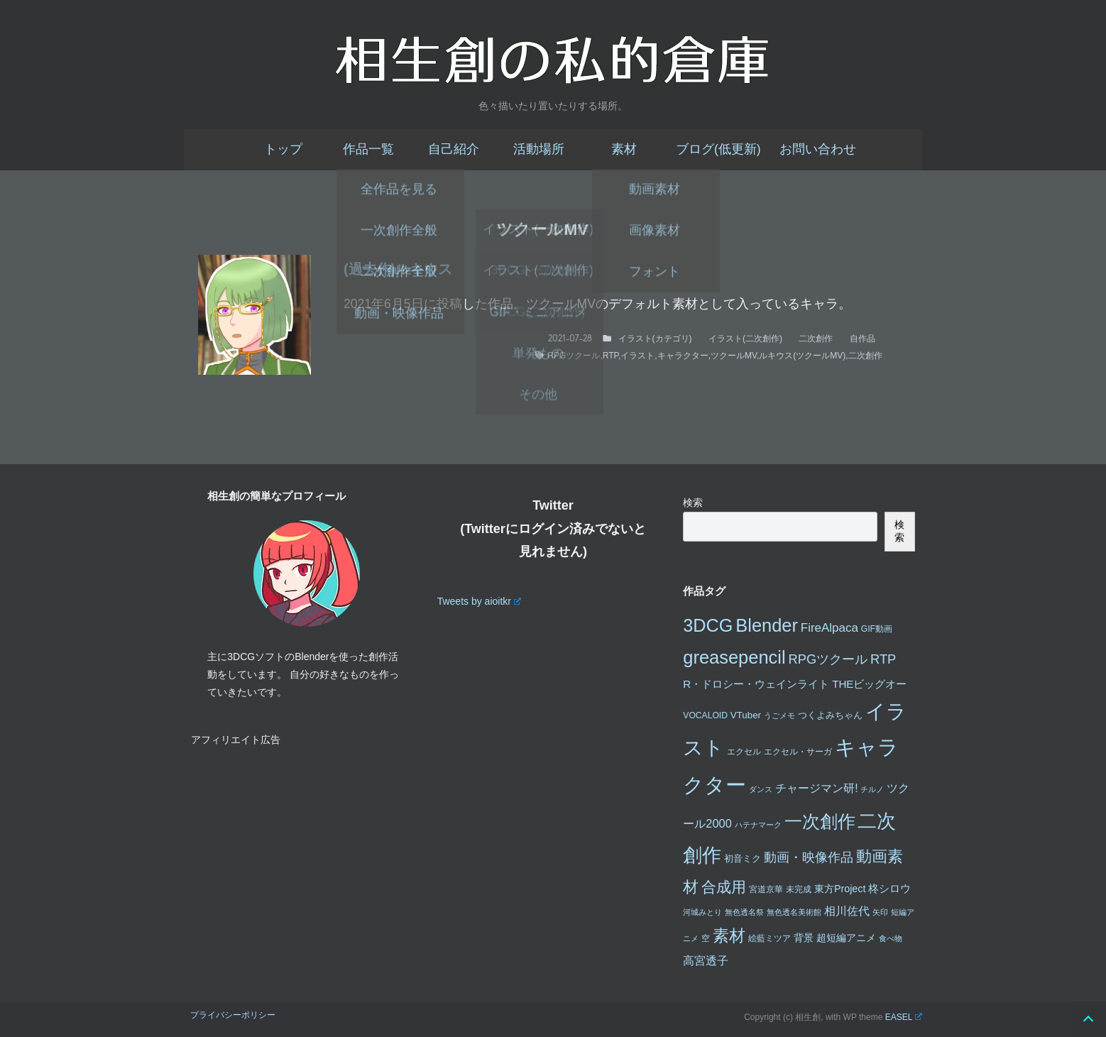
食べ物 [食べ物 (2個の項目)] (890, 938)
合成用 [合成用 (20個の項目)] (723, 887)
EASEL (903, 1017)
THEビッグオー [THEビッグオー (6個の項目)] (869, 684)
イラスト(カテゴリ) (655, 339)
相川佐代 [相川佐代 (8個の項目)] (847, 910)
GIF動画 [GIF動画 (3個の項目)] (876, 629)
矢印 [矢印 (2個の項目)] (880, 912)
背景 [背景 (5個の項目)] (804, 937)
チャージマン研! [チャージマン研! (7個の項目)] (816, 788)
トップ (283, 149)
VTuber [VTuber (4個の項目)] (745, 715)
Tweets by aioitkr (479, 601)
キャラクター (682, 356)
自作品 (862, 339)
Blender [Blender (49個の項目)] (766, 625)
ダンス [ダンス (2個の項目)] (760, 789)
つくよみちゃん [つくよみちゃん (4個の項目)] (830, 715)
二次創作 (816, 339)
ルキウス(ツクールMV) (802, 356)
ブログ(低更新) (718, 149)
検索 (693, 502)
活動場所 (538, 149)
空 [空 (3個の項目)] (705, 938)
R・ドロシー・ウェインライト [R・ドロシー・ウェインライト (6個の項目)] (756, 684)
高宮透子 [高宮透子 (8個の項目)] (705, 960)
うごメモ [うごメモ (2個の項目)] (779, 715)
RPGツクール (573, 356)
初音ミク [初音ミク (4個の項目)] (742, 858)
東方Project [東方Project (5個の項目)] (840, 888)
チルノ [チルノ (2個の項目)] (872, 789)
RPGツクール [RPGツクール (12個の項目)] (827, 659)
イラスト (637, 356)
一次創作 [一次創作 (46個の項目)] (819, 821)
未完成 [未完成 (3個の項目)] (798, 889)
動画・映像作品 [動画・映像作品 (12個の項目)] (808, 857)
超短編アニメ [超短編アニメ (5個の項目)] (846, 937)
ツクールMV (734, 356)
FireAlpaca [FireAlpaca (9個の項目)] (829, 628)
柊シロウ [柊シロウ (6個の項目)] (889, 888)
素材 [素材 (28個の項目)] (729, 936)
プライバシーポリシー (232, 1015)
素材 (624, 149)
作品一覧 (368, 149)
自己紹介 (453, 149)
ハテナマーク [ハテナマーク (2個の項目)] (758, 825)
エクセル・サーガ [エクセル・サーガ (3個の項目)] (798, 752)
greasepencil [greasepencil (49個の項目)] (734, 657)
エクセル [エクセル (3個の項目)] (744, 752)
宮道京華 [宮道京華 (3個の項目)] (766, 889)
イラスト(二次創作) (745, 339)
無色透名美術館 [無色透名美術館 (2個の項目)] (794, 912)
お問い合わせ (817, 149)
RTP (610, 356)
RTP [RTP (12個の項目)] (883, 659)
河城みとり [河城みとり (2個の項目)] (702, 912)
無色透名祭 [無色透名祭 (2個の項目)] (744, 912)
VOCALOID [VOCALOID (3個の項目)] (705, 715)
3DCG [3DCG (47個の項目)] (708, 625)
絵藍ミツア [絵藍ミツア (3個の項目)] (769, 938)
